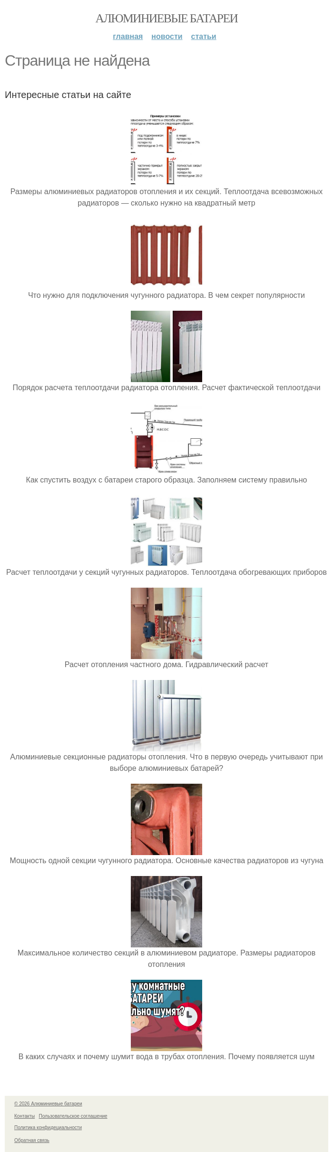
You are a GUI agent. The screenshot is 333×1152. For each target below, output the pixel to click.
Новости (166, 36)
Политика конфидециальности (48, 1127)
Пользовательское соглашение (73, 1116)
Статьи (203, 36)
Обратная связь (31, 1140)
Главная (128, 36)
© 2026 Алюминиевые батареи (48, 1103)
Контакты (24, 1116)
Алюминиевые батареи (167, 18)
